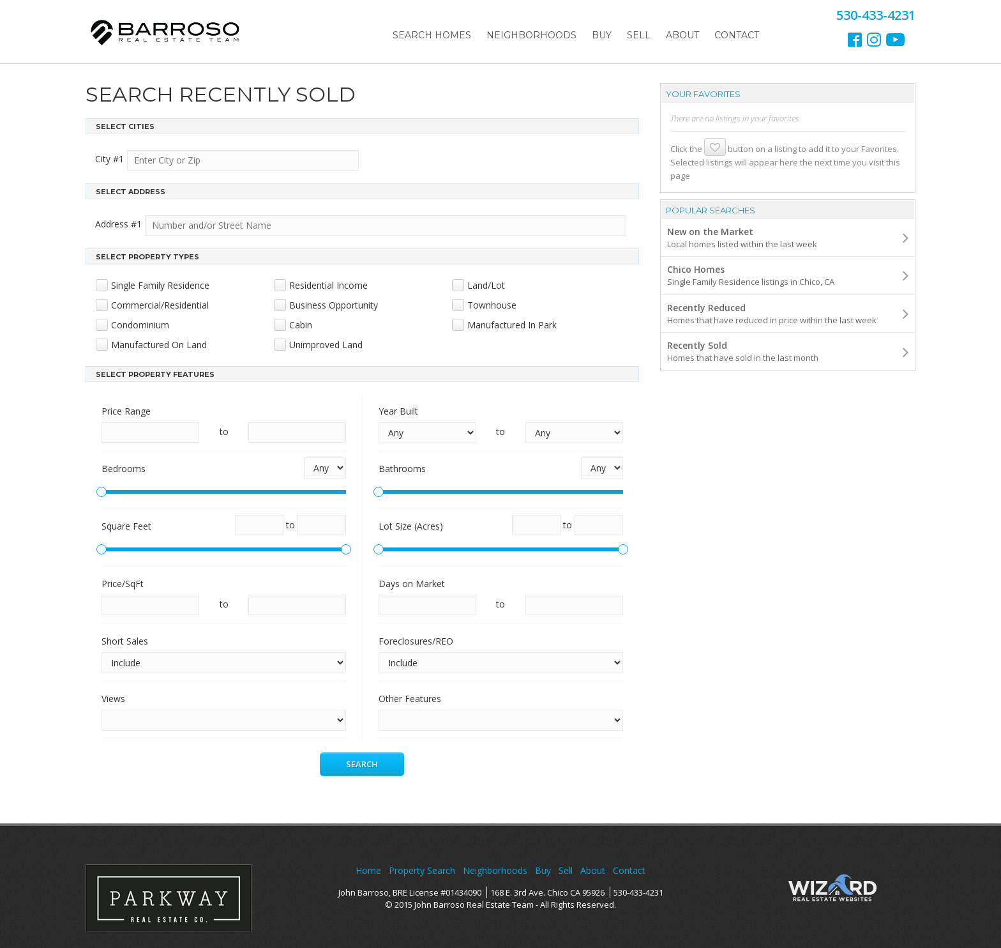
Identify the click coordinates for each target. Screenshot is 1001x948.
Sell (639, 35)
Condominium (140, 325)
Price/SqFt (123, 583)
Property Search (422, 870)
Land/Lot (486, 285)
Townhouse (491, 305)
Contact (736, 35)
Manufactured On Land (159, 345)
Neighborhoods (531, 35)
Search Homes (432, 35)
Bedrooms (124, 469)
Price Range (126, 411)
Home (368, 870)
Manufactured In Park (512, 325)
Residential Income (328, 285)
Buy (602, 35)
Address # (118, 224)
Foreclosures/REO (416, 641)
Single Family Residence (160, 285)
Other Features (410, 698)
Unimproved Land (326, 345)
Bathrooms (402, 469)
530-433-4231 (638, 892)
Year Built (398, 411)
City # (109, 159)
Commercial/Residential (160, 305)
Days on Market (412, 583)
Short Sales (125, 641)
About (682, 35)
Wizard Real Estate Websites (832, 888)
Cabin (300, 325)
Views (113, 698)
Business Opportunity (333, 305)
